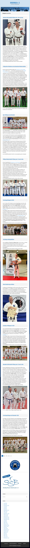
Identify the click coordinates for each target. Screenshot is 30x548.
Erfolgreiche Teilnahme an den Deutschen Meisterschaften (14, 66)
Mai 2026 (5, 504)
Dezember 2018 (6, 525)
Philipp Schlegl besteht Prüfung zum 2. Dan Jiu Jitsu (13, 159)
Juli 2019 (5, 520)
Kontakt (24, 543)
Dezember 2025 (6, 505)
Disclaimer (19, 543)
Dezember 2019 (6, 517)
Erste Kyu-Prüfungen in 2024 (8, 325)
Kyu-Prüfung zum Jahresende (9, 115)
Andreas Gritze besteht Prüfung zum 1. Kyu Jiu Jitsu (13, 17)
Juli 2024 (5, 507)
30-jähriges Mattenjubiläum (8, 239)
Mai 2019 (5, 521)
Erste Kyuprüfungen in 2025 (8, 200)
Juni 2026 (5, 503)
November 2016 (6, 537)
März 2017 (5, 535)
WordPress (14, 545)
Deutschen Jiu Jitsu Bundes (15, 162)
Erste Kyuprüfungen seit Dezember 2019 (11, 415)
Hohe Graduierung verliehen (8, 284)
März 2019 (5, 522)
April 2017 (5, 534)
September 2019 (6, 519)
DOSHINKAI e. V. (15, 3)
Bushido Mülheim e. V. (6, 139)
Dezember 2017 (6, 529)
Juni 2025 (5, 506)
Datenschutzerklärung (13, 543)
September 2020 (6, 513)
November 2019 (6, 518)
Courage (19, 545)
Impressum (6, 543)
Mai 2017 (5, 533)
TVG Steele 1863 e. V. (21, 215)
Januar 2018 (6, 528)
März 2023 (5, 511)
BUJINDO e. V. (5, 209)
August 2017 (6, 532)
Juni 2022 (5, 512)
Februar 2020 (6, 514)
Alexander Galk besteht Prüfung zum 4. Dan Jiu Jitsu (13, 364)
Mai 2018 (5, 527)
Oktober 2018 (6, 526)
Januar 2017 (6, 536)
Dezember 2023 (6, 510)
